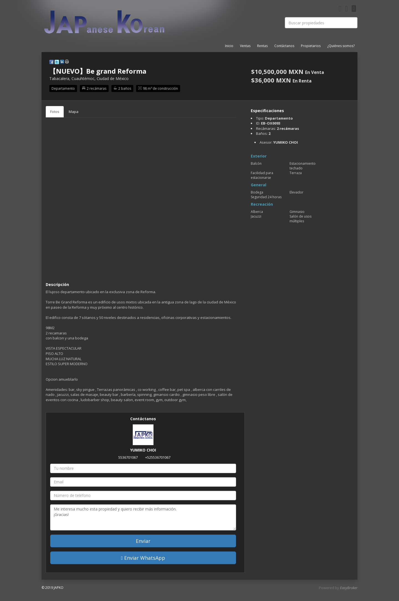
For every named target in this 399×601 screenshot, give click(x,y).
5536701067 (128, 457)
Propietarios (311, 45)
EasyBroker (348, 587)
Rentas (262, 45)
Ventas (245, 45)
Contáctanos (284, 45)
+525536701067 (157, 457)
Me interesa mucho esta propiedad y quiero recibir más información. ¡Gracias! (143, 517)
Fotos (54, 111)
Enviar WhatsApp (143, 557)
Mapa (73, 111)
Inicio (229, 45)
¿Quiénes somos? (341, 45)
